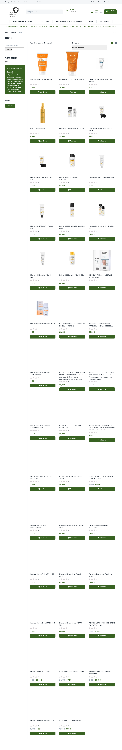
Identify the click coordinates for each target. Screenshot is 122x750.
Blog (91, 22)
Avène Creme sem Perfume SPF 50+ (41, 79)
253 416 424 (73, 11)
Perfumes (91, 26)
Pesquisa (9, 49)
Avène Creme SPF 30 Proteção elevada (71, 79)
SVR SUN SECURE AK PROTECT (40, 672)
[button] (23, 2)
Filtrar (10, 106)
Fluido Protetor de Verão (37, 128)
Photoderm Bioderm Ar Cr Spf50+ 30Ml (42, 574)
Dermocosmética (12, 26)
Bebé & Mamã (24, 26)
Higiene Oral (43, 26)
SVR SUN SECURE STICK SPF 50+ (70, 721)
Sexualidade (74, 26)
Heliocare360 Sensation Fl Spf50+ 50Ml (71, 275)
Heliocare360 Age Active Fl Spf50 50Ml (71, 128)
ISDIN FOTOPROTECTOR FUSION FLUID (42, 324)
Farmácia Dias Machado (22, 22)
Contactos (104, 22)
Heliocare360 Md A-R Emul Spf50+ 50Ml (101, 177)
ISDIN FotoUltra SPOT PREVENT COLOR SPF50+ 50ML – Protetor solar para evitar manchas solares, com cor (101, 428)
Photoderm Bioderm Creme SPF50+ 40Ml (42, 623)
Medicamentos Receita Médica (69, 22)
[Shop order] (89, 47)
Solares (83, 26)
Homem (98, 26)
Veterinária (64, 26)
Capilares (33, 26)
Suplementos (53, 26)
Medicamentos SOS (109, 26)
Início (6, 32)
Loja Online (44, 22)
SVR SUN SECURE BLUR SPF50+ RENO (71, 672)
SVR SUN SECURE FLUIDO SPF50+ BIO (42, 721)
